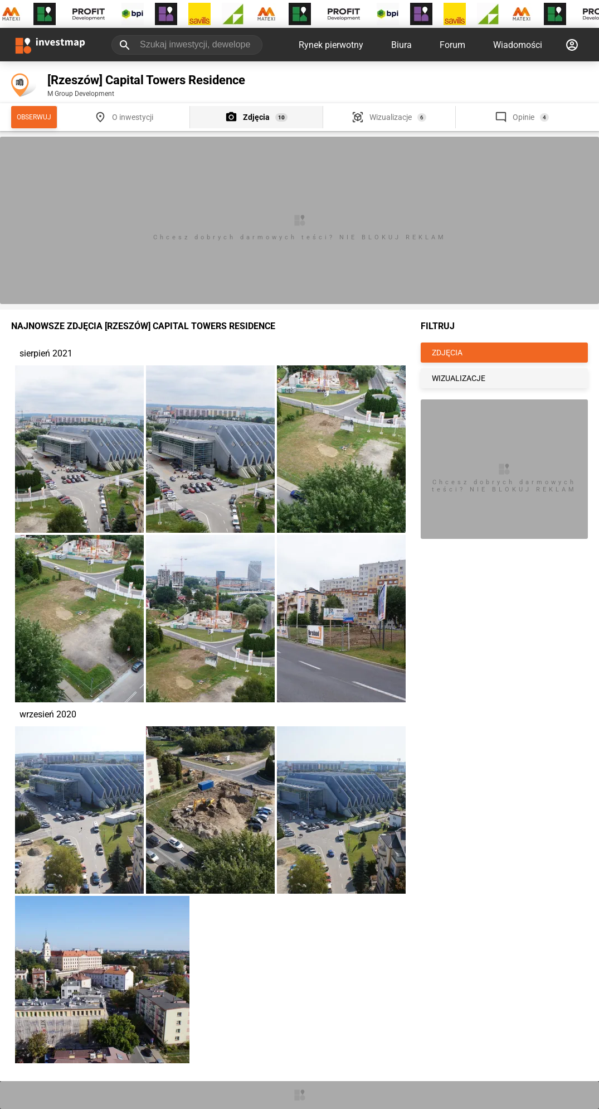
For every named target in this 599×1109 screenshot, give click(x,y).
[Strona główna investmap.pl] (50, 44)
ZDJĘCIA (447, 352)
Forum (452, 45)
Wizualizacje (390, 117)
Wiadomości (517, 45)
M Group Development (80, 94)
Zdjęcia (256, 117)
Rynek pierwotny (331, 45)
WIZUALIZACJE (458, 378)
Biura (401, 45)
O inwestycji (132, 117)
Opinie (523, 117)
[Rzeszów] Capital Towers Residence (146, 80)
